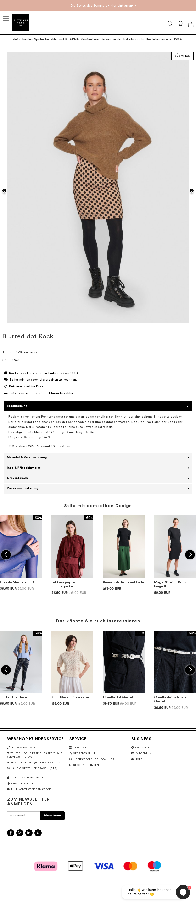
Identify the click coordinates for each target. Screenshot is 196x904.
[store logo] (20, 22)
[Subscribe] (52, 815)
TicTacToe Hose (13, 697)
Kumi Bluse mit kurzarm (70, 697)
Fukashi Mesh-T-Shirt (17, 582)
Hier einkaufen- (121, 5)
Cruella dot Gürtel (118, 697)
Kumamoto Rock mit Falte (123, 582)
